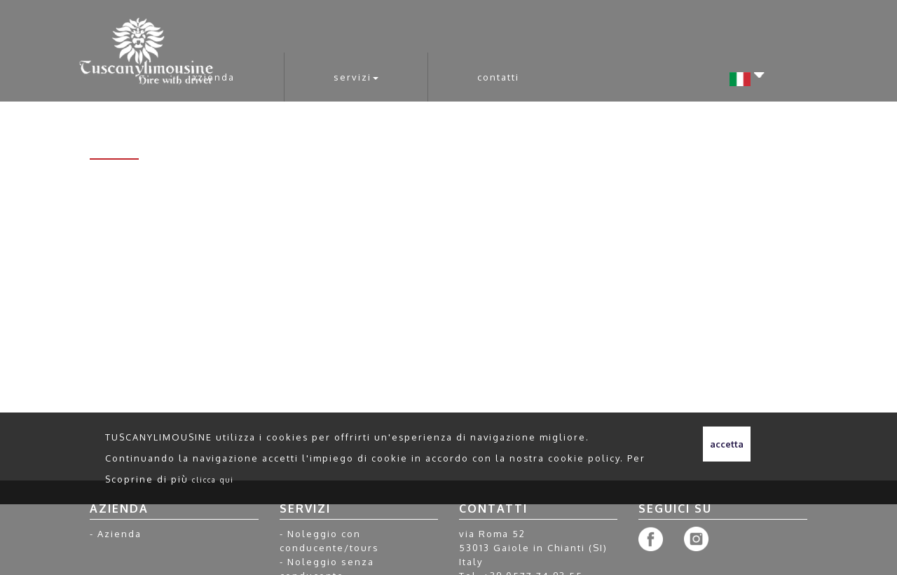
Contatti (498, 77)
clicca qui (213, 479)
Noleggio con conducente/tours (329, 540)
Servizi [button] (356, 77)
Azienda (213, 77)
